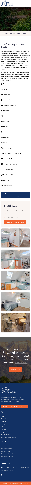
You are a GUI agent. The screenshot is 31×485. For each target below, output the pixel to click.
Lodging (3, 432)
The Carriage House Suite (8, 454)
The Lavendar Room (6, 448)
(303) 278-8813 (20, 363)
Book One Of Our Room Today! (15, 195)
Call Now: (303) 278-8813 (15, 222)
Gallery (3, 424)
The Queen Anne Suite (7, 456)
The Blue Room (5, 446)
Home (6, 33)
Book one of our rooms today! (14, 406)
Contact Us (15, 369)
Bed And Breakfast (6, 434)
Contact (3, 429)
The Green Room (5, 451)
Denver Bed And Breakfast (8, 437)
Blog (2, 426)
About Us (3, 419)
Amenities (4, 421)
